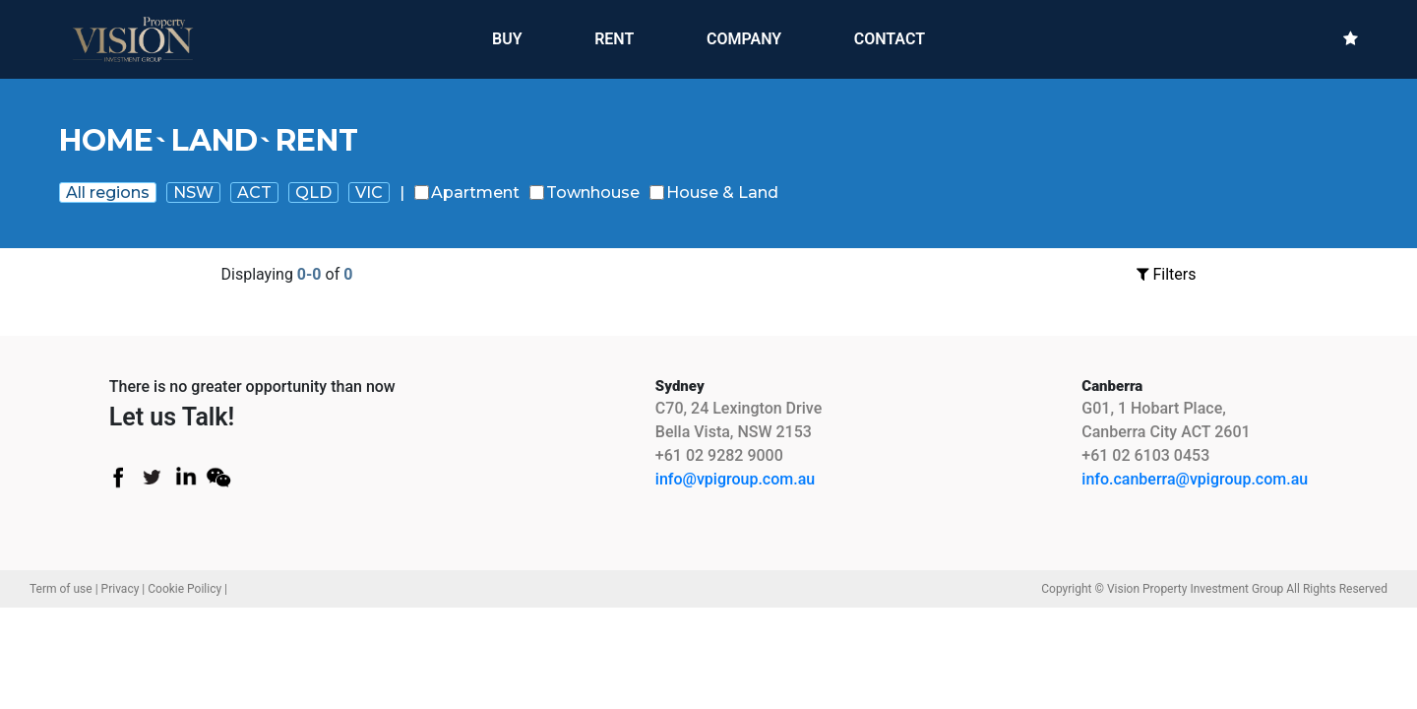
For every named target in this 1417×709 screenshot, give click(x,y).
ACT (254, 192)
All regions (108, 192)
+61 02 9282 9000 (719, 455)
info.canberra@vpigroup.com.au (1194, 479)
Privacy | (123, 589)
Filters (1167, 274)
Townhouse (584, 192)
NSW (193, 192)
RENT (614, 38)
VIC (369, 192)
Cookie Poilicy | (187, 589)
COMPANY (744, 39)
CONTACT (889, 39)
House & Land (713, 192)
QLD (313, 192)
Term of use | (64, 589)
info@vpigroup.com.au (735, 479)
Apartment (467, 192)
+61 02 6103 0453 (1145, 455)
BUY (507, 38)
